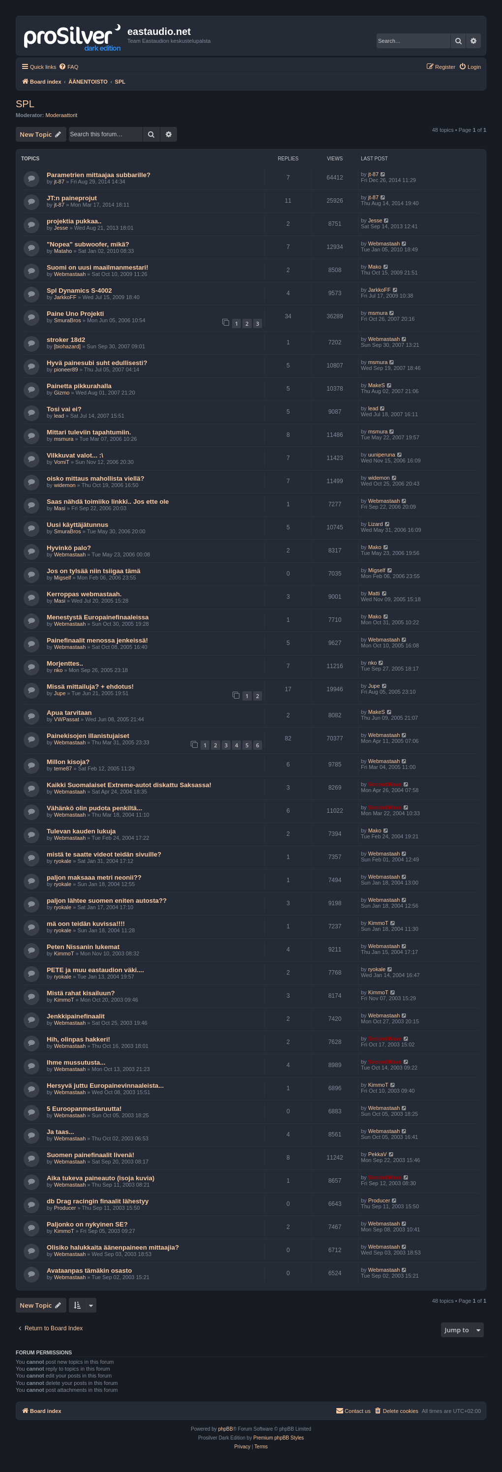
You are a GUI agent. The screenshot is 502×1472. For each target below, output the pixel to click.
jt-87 (59, 181)
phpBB (225, 1429)
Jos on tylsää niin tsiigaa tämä (94, 571)
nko (58, 670)
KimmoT (378, 923)
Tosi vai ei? (64, 409)
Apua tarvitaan (69, 712)
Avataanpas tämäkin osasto (89, 1270)
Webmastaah (384, 243)
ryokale (62, 861)
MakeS (376, 385)
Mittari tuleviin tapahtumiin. (89, 432)
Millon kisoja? (68, 762)
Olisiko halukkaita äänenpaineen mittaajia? (113, 1247)
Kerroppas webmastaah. (84, 594)
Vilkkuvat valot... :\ (75, 455)
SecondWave (385, 784)
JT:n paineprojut (72, 198)
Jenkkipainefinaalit (76, 1016)
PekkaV (377, 1154)
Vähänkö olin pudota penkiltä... (94, 808)
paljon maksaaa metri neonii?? (94, 877)
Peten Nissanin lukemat (83, 947)
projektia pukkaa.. (74, 221)
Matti (374, 593)
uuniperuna (381, 455)
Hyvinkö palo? (69, 548)
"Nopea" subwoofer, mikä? (88, 244)
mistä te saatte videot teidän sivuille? (104, 854)
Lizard (375, 524)
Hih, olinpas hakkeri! (78, 1039)
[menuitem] (68, 67)
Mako (375, 267)
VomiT (61, 462)
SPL (25, 103)
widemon (65, 485)
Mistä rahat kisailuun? (81, 993)
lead (59, 416)
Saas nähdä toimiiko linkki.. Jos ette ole (108, 501)
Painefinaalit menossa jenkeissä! (97, 640)
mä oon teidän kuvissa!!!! (86, 923)
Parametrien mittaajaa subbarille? (98, 175)
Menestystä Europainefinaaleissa (97, 617)
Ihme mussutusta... (76, 1062)
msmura (378, 313)
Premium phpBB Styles (278, 1438)
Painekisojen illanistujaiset (88, 735)
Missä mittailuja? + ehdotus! (90, 686)
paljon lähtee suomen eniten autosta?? (107, 900)
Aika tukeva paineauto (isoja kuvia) (100, 1178)
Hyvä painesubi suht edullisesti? (97, 363)
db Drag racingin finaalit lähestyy (97, 1201)
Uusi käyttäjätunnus (77, 524)
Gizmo (62, 393)
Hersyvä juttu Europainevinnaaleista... (105, 1085)
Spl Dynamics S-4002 (79, 290)
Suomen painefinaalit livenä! (90, 1155)
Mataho (63, 251)
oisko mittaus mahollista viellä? (96, 478)
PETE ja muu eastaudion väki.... (95, 970)
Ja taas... (60, 1131)
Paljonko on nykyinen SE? (87, 1224)
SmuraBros (67, 320)
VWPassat (66, 719)
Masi (59, 508)
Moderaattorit (62, 115)
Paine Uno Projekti (75, 313)
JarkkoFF (65, 297)
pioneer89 (66, 369)
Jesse (61, 228)
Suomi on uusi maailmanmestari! (97, 267)
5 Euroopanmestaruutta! (84, 1108)
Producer (65, 1208)
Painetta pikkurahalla (79, 386)
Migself (62, 578)
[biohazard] (67, 346)
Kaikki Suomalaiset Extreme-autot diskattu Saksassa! (129, 785)
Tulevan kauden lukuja (81, 831)
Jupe (60, 693)
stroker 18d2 (66, 339)
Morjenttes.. (65, 663)
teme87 (63, 768)
